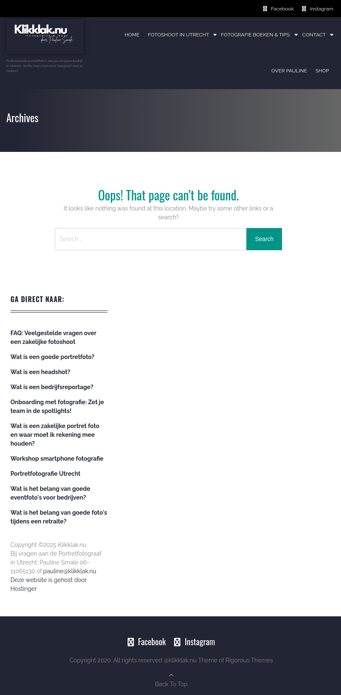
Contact (314, 35)
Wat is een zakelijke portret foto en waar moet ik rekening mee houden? (54, 435)
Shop (322, 71)
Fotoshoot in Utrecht (178, 35)
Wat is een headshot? (40, 372)
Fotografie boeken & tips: (255, 35)
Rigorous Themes (249, 660)
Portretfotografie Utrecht (45, 473)
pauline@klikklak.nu (69, 571)
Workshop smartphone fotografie (56, 458)
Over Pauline (289, 71)
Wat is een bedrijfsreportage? (51, 387)
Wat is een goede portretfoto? (52, 357)
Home (132, 35)
